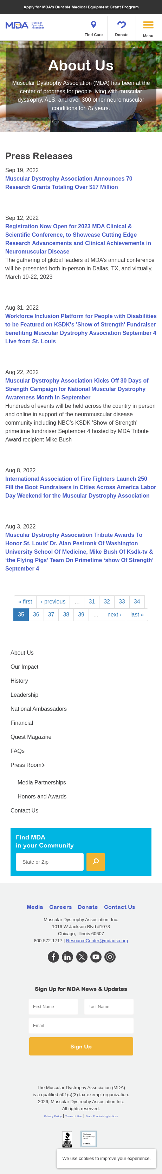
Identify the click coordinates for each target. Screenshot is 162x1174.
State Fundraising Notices (102, 1116)
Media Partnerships (42, 782)
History (19, 681)
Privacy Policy (53, 1116)
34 (137, 602)
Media (35, 907)
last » (137, 615)
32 (107, 602)
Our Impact (24, 667)
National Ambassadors (39, 709)
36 (36, 615)
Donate (122, 26)
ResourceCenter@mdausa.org (97, 940)
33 (122, 602)
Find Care (94, 26)
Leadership (24, 695)
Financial (22, 723)
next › (115, 615)
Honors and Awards (42, 796)
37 (51, 615)
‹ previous (53, 602)
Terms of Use (73, 1116)
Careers (60, 907)
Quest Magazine (31, 737)
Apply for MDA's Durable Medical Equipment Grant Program (81, 7)
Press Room (28, 765)
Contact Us (24, 811)
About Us (22, 653)
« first (25, 602)
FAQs (18, 751)
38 (66, 615)
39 (81, 615)
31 (92, 602)
